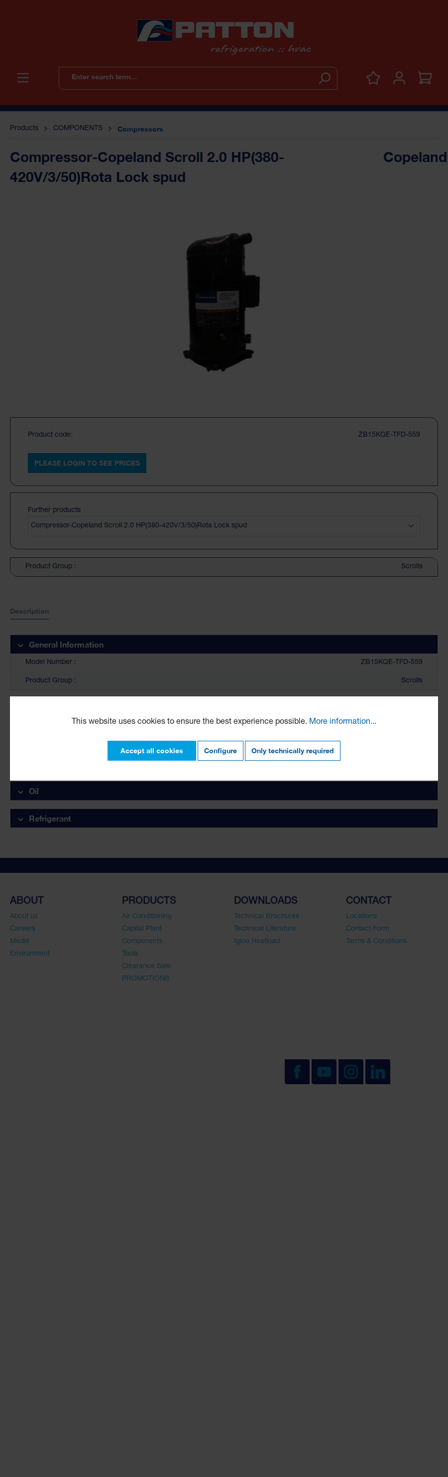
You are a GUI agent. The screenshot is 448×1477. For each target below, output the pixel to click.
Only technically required (292, 750)
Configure (220, 750)
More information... (342, 722)
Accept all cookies (151, 750)
